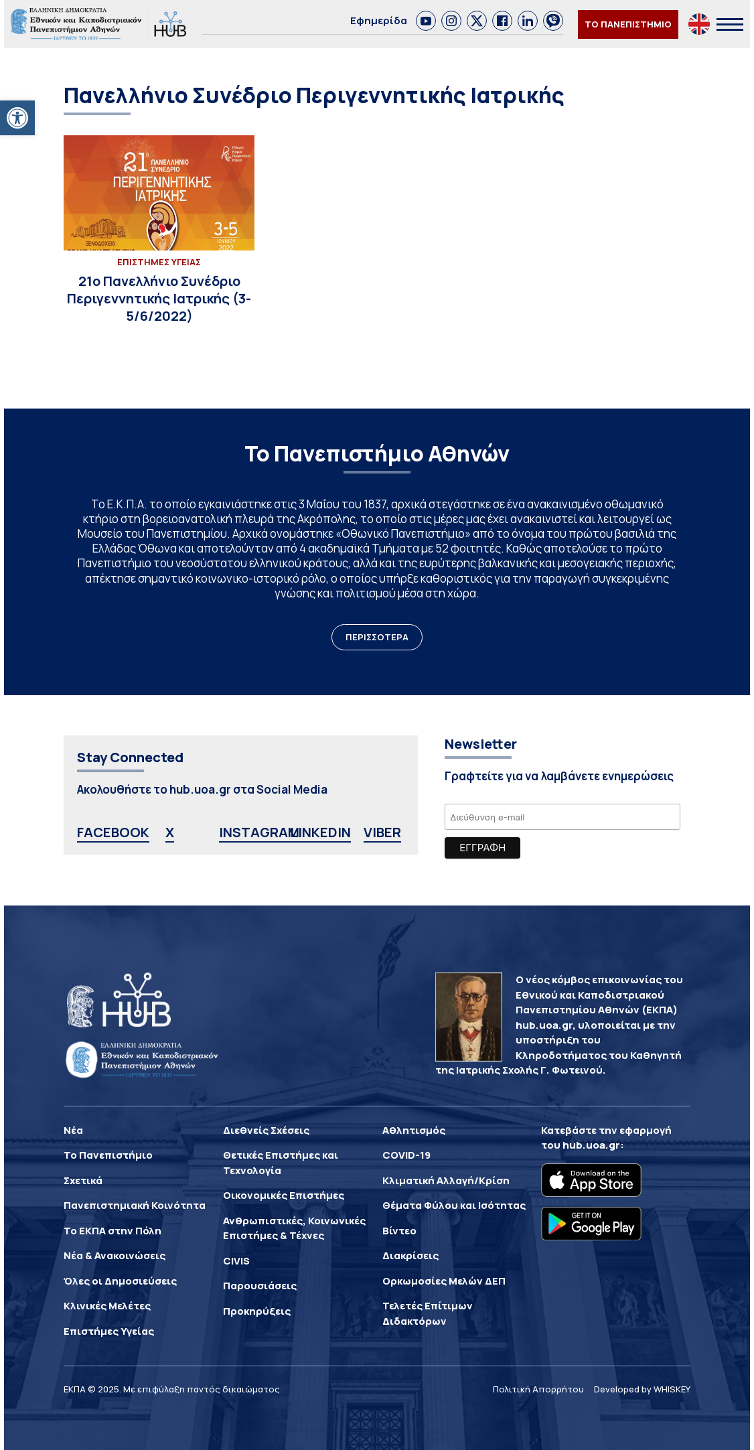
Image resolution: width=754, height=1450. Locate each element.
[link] (426, 21)
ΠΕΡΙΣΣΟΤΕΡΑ (377, 637)
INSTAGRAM (259, 832)
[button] (17, 117)
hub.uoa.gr (591, 1145)
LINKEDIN (320, 832)
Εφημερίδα (378, 20)
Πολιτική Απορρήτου (538, 1389)
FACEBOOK (113, 832)
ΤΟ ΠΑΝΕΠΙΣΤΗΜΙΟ (628, 24)
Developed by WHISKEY (642, 1389)
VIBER (382, 832)
